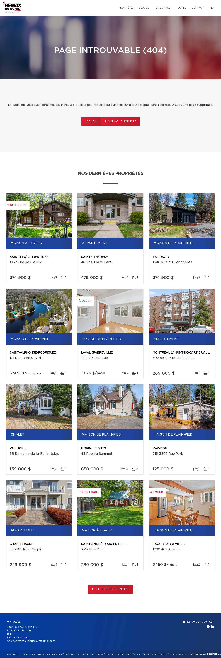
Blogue (144, 8)
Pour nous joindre (120, 121)
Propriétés (126, 8)
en (212, 8)
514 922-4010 (21, 637)
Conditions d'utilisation (184, 654)
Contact (198, 8)
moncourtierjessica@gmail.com (36, 641)
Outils (181, 8)
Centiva (211, 654)
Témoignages (163, 8)
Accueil (91, 121)
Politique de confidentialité (153, 654)
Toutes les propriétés (110, 589)
